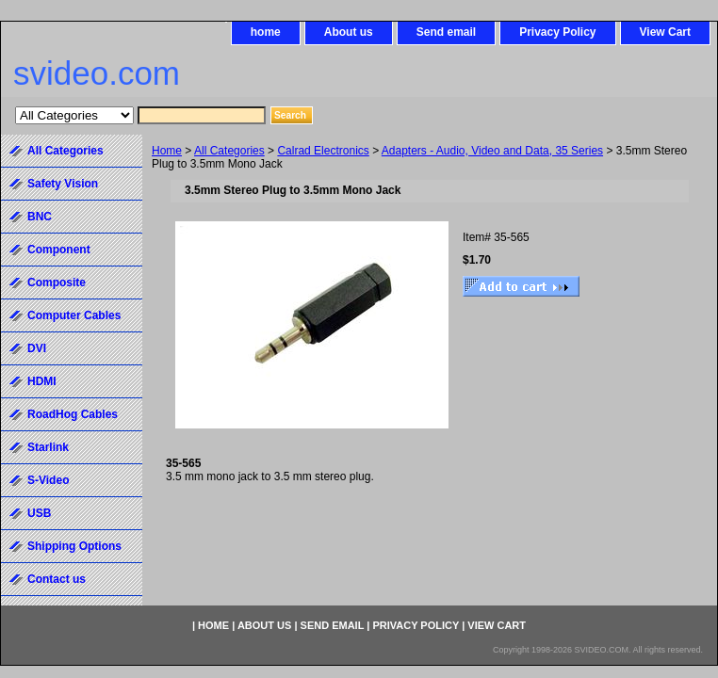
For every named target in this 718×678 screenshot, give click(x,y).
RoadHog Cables (72, 414)
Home (167, 150)
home (266, 32)
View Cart (665, 32)
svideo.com (96, 73)
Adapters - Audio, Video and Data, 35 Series (492, 150)
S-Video (48, 480)
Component (58, 249)
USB (39, 513)
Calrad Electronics (322, 150)
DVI (36, 348)
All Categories (229, 150)
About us (348, 32)
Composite (56, 282)
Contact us (56, 579)
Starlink (48, 447)
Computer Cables (74, 315)
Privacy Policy (557, 32)
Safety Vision (62, 183)
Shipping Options (74, 546)
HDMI (42, 381)
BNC (39, 216)
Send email (446, 32)
